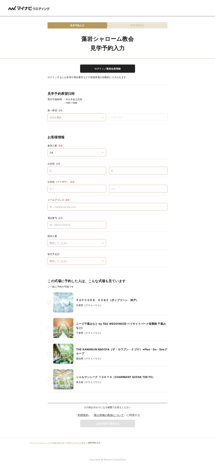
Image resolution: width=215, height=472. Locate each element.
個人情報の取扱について (109, 415)
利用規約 (83, 415)
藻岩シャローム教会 (76, 443)
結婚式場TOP (58, 443)
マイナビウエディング (39, 443)
